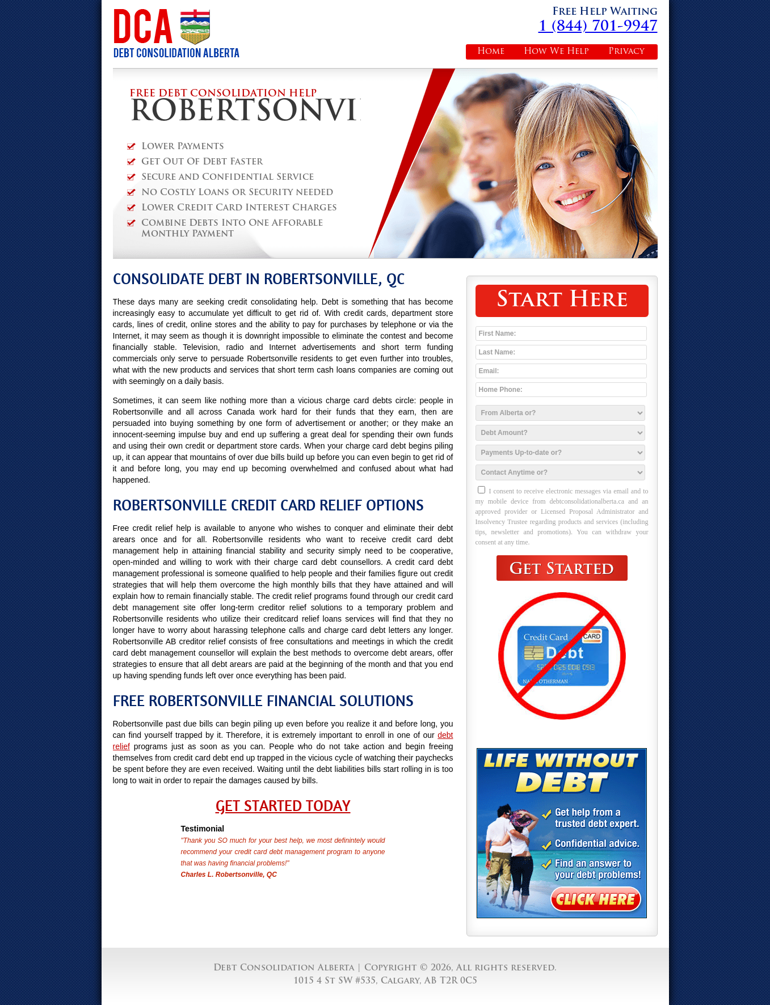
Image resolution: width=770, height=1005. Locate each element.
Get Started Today (283, 806)
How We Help (556, 52)
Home (490, 52)
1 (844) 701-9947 (598, 27)
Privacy (626, 52)
